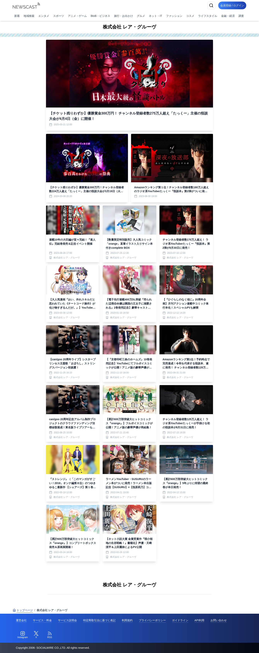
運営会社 (21, 620)
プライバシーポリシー (152, 620)
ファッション (174, 15)
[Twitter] (36, 635)
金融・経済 (228, 15)
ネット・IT (155, 15)
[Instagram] (22, 635)
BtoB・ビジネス (100, 15)
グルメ (141, 15)
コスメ (190, 15)
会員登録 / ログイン (231, 5)
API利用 (199, 620)
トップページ (23, 610)
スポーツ (58, 15)
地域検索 (29, 15)
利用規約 (127, 620)
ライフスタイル (207, 15)
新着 (17, 15)
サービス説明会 (67, 620)
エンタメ (43, 15)
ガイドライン (180, 620)
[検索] (209, 5)
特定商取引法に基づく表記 (99, 620)
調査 (241, 15)
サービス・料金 (42, 620)
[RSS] (49, 635)
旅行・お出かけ (123, 15)
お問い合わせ (218, 620)
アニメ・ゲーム (77, 15)
